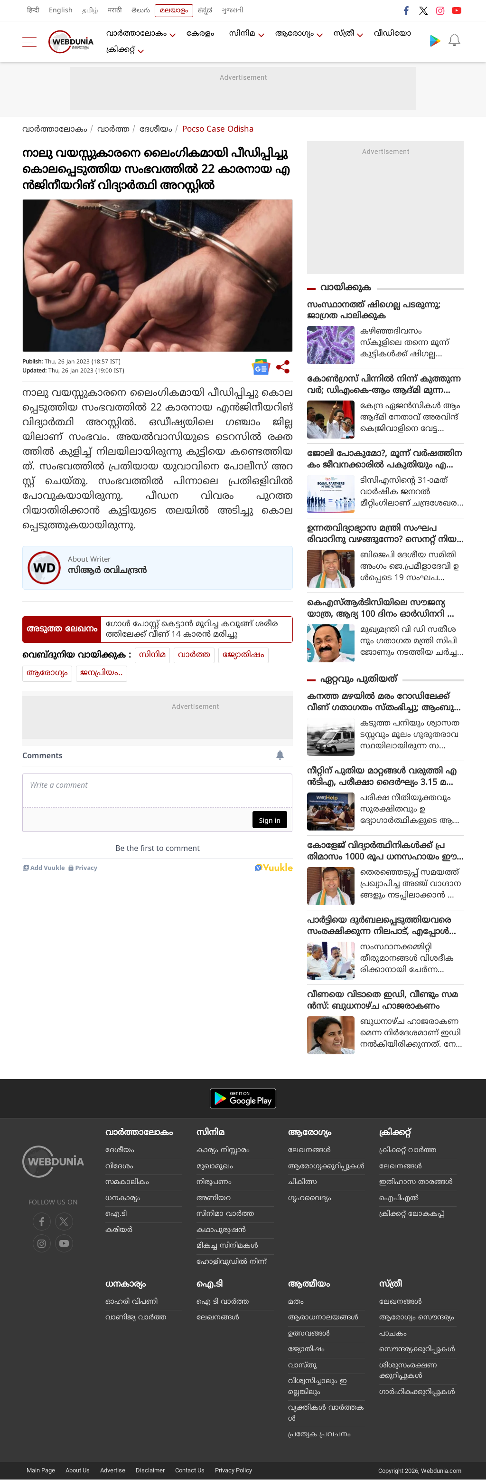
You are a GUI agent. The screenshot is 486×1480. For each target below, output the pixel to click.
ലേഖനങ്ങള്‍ (309, 1150)
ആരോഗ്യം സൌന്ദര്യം (416, 1318)
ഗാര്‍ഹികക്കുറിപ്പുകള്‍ (417, 1392)
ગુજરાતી (232, 11)
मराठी (115, 11)
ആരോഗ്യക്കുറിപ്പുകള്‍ (326, 1166)
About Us (77, 1470)
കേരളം (200, 33)
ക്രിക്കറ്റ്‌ (120, 50)
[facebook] (41, 1222)
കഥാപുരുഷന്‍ (221, 1230)
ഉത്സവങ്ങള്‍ (309, 1334)
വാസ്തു (302, 1366)
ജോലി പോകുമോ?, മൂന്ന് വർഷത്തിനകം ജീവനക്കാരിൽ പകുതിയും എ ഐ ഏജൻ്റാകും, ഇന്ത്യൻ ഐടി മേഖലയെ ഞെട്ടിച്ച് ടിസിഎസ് (384, 460)
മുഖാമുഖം (214, 1166)
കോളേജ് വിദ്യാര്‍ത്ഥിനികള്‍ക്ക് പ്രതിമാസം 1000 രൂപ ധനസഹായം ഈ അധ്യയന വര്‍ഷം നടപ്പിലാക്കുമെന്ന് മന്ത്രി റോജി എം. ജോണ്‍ (384, 852)
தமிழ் (90, 11)
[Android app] (243, 1099)
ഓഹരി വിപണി (131, 1302)
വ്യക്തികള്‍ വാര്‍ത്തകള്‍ (326, 1414)
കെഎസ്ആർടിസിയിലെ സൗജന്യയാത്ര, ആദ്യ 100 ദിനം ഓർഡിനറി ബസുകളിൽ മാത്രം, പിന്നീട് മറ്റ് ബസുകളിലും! (383, 609)
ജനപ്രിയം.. (101, 673)
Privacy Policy (233, 1470)
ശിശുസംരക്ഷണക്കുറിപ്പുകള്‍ (408, 1372)
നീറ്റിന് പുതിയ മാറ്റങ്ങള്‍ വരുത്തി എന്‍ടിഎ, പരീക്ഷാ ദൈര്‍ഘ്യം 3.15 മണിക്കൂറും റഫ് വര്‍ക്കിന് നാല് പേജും (382, 777)
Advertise (112, 1470)
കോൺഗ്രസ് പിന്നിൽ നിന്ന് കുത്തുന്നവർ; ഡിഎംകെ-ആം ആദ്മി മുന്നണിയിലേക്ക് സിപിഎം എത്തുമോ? (384, 385)
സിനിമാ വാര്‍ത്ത (225, 1214)
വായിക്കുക (345, 288)
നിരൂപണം (214, 1182)
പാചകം (393, 1334)
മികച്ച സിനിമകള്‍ (227, 1246)
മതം (296, 1302)
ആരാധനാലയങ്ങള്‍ (323, 1318)
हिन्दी (33, 11)
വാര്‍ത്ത (113, 129)
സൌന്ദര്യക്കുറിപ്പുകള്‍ (417, 1350)
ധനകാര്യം (122, 1198)
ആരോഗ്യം (294, 33)
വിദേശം (119, 1166)
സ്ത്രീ (344, 33)
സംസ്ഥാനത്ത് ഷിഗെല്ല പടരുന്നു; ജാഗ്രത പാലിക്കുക (373, 311)
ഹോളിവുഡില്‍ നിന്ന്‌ (231, 1262)
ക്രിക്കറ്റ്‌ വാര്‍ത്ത (407, 1150)
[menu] (31, 41)
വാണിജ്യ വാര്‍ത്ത (135, 1318)
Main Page (41, 1470)
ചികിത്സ (302, 1182)
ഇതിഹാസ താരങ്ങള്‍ (416, 1182)
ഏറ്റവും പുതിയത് (358, 680)
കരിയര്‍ (118, 1230)
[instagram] (64, 1243)
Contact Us (190, 1470)
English (61, 11)
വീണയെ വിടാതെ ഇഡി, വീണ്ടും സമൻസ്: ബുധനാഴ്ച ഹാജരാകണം (382, 1001)
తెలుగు (140, 11)
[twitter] (64, 1222)
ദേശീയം (156, 129)
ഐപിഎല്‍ (399, 1198)
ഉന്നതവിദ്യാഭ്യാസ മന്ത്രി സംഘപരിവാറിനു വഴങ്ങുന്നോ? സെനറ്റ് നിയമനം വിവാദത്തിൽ (385, 535)
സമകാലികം (127, 1182)
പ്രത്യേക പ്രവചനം (319, 1435)
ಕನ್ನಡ (205, 11)
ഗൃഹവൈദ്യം (309, 1198)
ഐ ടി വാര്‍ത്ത (222, 1302)
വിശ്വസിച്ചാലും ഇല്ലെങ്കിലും (317, 1387)
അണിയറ (213, 1198)
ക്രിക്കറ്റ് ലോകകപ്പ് (411, 1214)
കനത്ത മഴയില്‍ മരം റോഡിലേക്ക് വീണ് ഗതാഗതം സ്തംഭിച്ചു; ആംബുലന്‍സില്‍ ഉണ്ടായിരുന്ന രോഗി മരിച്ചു (384, 703)
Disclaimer (150, 1470)
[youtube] (41, 1243)
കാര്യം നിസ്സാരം (223, 1150)
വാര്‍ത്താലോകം (136, 33)
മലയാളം (174, 11)
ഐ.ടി (116, 1214)
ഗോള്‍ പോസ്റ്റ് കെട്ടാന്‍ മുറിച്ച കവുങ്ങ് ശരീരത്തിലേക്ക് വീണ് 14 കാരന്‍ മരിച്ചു (192, 629)
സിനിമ (242, 33)
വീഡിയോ (392, 33)
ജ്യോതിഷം (243, 655)
